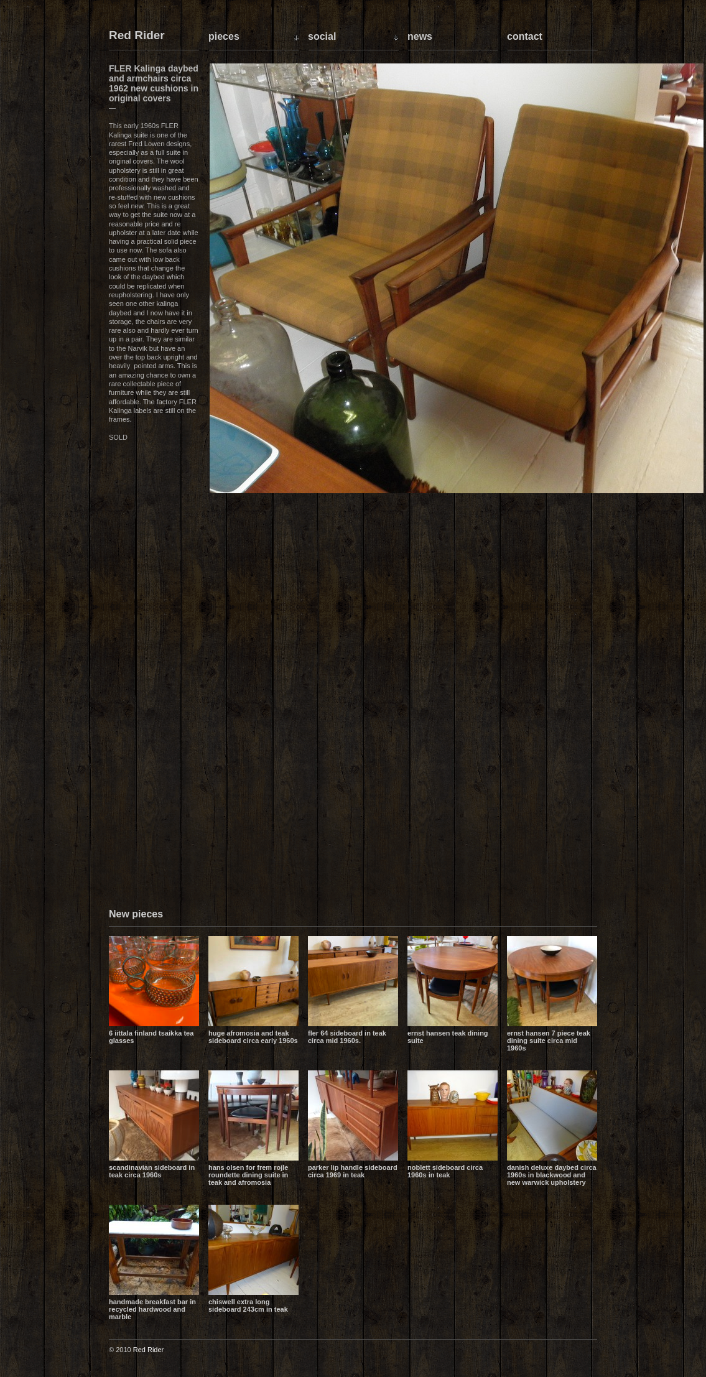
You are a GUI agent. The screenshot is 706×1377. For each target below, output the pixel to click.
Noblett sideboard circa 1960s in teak (445, 1171)
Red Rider (137, 36)
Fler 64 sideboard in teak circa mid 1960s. (347, 1036)
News (419, 36)
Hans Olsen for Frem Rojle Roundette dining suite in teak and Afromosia (248, 1175)
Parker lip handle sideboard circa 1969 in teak (352, 1171)
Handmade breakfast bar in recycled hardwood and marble (152, 1309)
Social (322, 36)
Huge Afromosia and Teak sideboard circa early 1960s (253, 1036)
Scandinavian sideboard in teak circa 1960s (152, 1171)
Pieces (223, 36)
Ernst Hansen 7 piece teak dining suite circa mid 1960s (548, 1040)
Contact (524, 36)
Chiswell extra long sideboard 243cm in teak (248, 1305)
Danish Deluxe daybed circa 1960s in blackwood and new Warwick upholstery (552, 1175)
